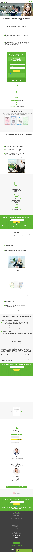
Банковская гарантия (16, 535)
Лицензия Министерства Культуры (16, 533)
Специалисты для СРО (16, 526)
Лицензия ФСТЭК (16, 532)
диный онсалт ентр (4, 2)
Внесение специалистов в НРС (16, 525)
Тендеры (16, 537)
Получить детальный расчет (17, 545)
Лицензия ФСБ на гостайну (16, 531)
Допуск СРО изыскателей (16, 524)
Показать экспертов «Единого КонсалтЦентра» (16, 486)
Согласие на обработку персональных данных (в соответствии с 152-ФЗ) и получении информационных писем (16, 226)
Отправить (16, 222)
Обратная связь (16, 542)
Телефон (11, 66)
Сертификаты (16, 539)
